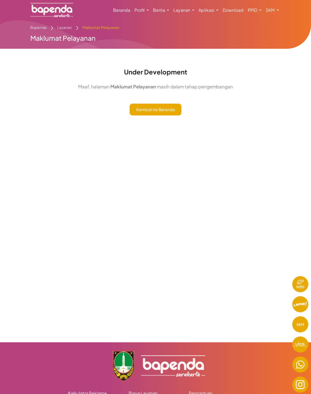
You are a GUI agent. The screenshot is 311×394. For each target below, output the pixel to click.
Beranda (121, 10)
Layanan (64, 27)
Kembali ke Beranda (155, 109)
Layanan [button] (182, 10)
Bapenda (38, 27)
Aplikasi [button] (206, 10)
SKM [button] (270, 10)
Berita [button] (159, 10)
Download (233, 10)
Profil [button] (139, 10)
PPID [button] (253, 10)
